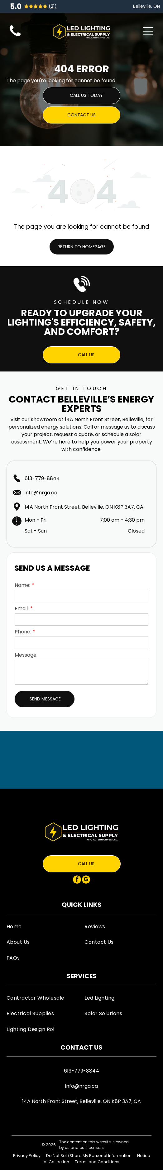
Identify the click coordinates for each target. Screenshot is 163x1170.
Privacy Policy (27, 1156)
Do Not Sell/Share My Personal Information (89, 1156)
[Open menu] (148, 31)
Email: (22, 608)
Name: (22, 585)
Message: (26, 655)
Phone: (23, 631)
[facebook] (77, 880)
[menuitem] (43, 926)
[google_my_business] (86, 880)
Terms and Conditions (97, 1162)
